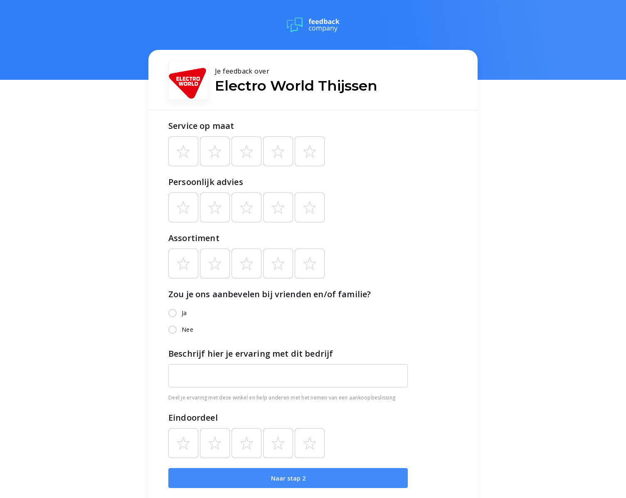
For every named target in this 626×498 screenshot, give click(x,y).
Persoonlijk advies (205, 181)
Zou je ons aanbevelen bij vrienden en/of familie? (269, 294)
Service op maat (201, 125)
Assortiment (193, 238)
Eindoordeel (193, 417)
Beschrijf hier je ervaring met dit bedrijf (250, 353)
